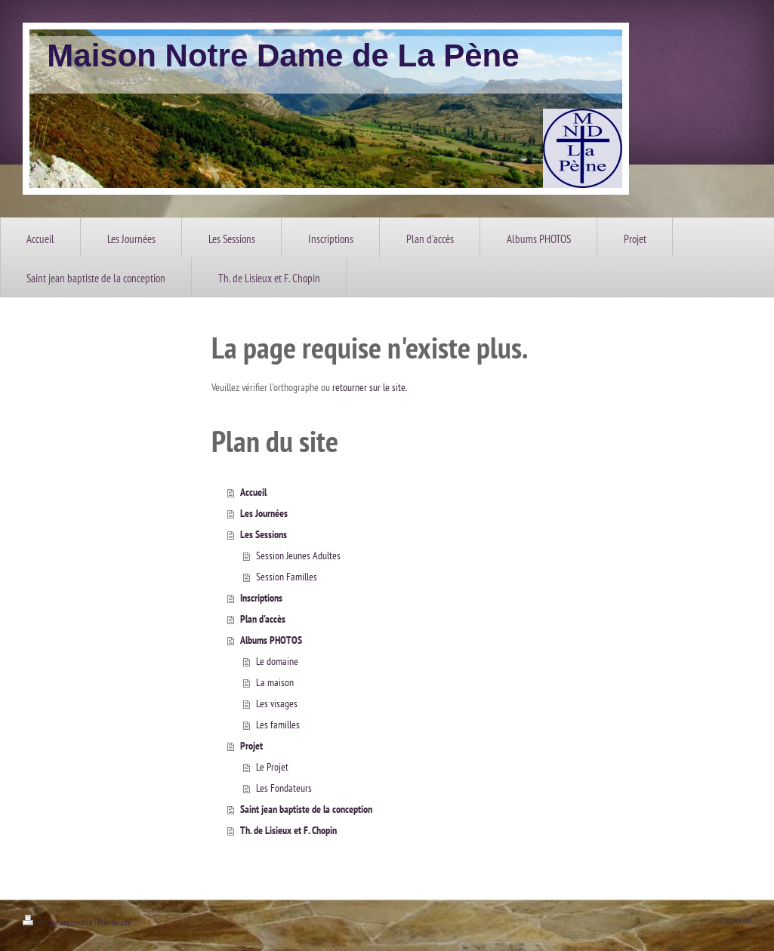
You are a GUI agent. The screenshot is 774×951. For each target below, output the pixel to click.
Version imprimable (58, 922)
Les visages (277, 703)
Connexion (735, 920)
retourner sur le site (369, 387)
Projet (251, 745)
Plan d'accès (262, 619)
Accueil (253, 492)
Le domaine (277, 661)
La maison (275, 682)
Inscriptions (261, 598)
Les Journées (264, 513)
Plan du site (114, 922)
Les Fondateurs (284, 788)
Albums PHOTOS (271, 640)
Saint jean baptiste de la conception (306, 809)
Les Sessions (263, 534)
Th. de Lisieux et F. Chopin (288, 830)
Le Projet (272, 767)
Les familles (278, 724)
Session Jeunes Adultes (298, 555)
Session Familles (286, 576)
